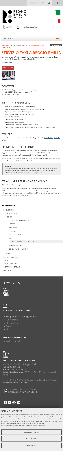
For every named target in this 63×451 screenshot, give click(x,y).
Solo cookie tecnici (31, 432)
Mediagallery (12, 323)
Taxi (23, 45)
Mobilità (18, 45)
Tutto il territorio (55, 45)
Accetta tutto (31, 439)
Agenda (9, 326)
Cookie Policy (42, 425)
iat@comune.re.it (18, 369)
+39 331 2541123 (32, 372)
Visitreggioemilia (13, 341)
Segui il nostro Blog (14, 337)
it (57, 3)
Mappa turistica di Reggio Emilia (21, 316)
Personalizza (31, 445)
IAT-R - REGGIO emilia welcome (19, 361)
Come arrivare (10, 45)
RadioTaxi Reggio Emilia (11, 94)
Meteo (9, 329)
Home (3, 45)
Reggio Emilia (8, 205)
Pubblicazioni (12, 319)
